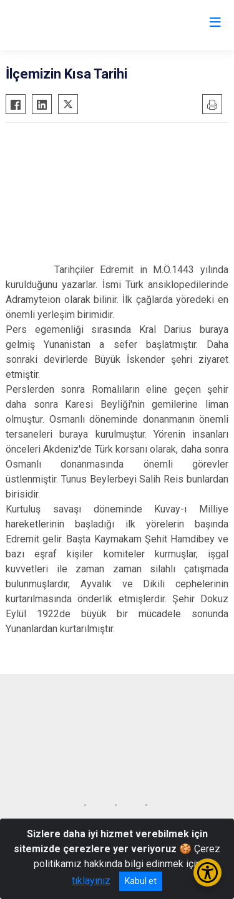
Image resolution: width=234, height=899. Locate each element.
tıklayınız (91, 881)
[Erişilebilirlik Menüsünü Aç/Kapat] (207, 872)
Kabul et (141, 881)
